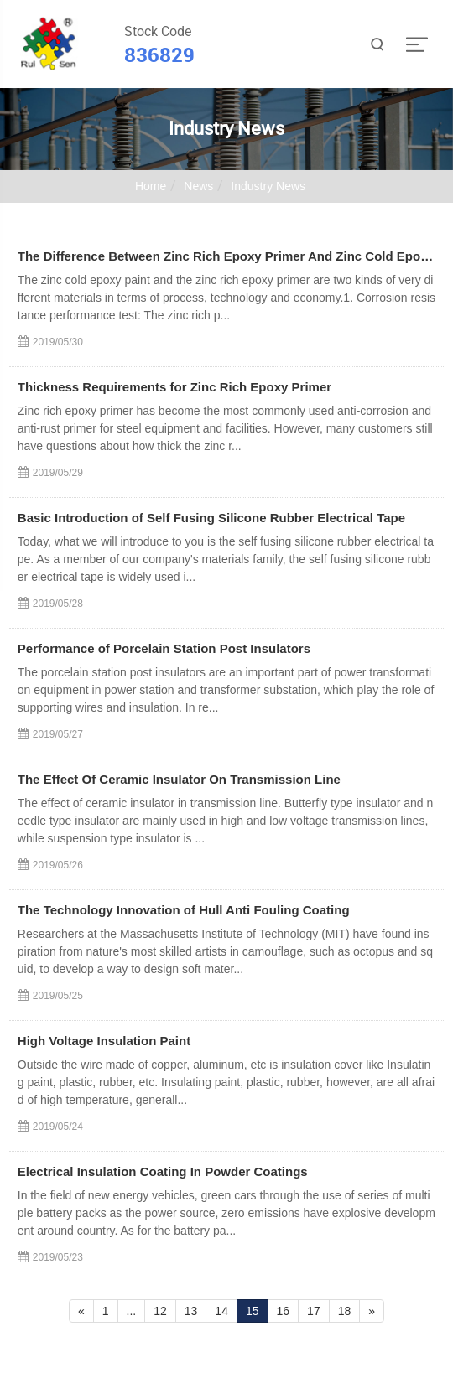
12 (160, 1311)
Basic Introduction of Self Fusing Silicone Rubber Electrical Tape (211, 517)
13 (191, 1311)
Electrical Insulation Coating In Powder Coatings (163, 1171)
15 (252, 1311)
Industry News (268, 186)
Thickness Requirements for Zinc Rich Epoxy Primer (174, 387)
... (132, 1311)
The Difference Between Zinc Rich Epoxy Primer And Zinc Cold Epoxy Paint (226, 256)
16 (283, 1311)
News (198, 186)
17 (313, 1311)
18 (344, 1311)
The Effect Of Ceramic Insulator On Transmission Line (179, 779)
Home (150, 186)
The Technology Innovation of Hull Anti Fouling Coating (184, 910)
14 (221, 1311)
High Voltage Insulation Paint (104, 1041)
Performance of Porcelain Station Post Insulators (164, 648)
